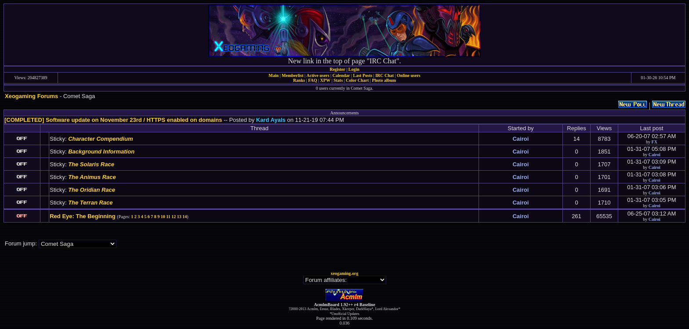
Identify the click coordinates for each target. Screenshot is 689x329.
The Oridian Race (91, 189)
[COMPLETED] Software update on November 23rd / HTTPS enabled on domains (113, 120)
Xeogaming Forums (31, 96)
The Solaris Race (91, 164)
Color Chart (357, 80)
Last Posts (362, 75)
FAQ (312, 80)
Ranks (299, 80)
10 (163, 216)
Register (337, 69)
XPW (325, 80)
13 (179, 216)
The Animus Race (92, 177)
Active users (318, 75)
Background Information (101, 151)
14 (184, 216)
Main (273, 75)
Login (353, 69)
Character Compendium (100, 138)
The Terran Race (90, 202)
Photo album (384, 80)
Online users (409, 75)
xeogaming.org (344, 273)
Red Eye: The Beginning (83, 216)
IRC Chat (384, 75)
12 (173, 216)
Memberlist (292, 75)
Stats (338, 80)
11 (168, 216)
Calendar (341, 75)
